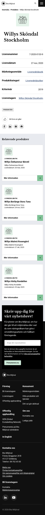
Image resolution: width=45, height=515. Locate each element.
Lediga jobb (28, 421)
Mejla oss (6, 467)
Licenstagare (7, 396)
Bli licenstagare (8, 391)
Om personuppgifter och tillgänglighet (18, 473)
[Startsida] (17, 3)
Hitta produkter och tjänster (31, 397)
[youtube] (14, 497)
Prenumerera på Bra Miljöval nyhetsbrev (10, 428)
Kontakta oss (28, 416)
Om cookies (7, 476)
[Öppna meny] (41, 3)
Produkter (14, 10)
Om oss (26, 411)
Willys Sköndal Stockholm (31, 98)
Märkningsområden (31, 391)
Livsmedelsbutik (35, 72)
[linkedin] (5, 497)
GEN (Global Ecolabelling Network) (11, 420)
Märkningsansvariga (11, 490)
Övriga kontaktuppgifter (12, 470)
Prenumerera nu (12, 363)
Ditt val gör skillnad (31, 404)
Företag (6, 386)
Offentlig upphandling (11, 401)
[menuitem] (12, 396)
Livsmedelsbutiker (34, 80)
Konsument (28, 386)
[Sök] (35, 3)
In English (7, 437)
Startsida (5, 10)
